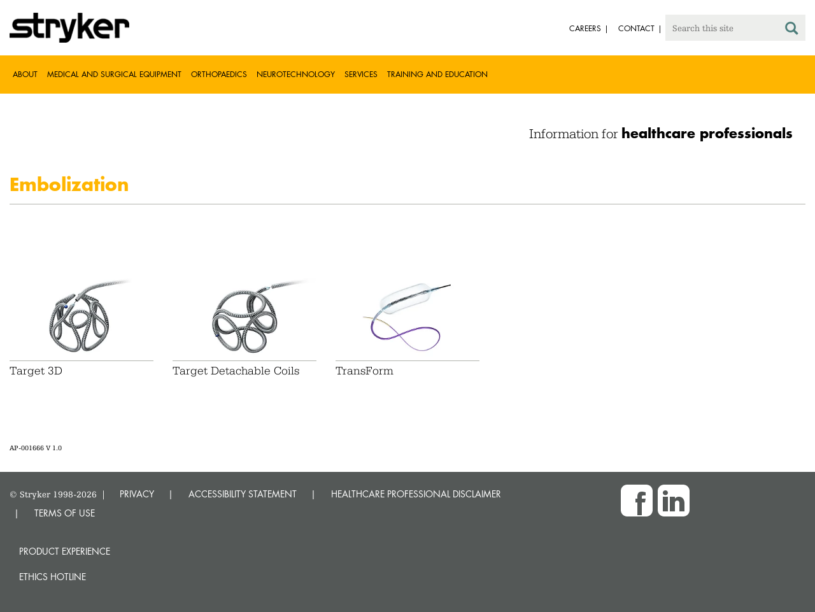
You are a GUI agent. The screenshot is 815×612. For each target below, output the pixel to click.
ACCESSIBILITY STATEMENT (242, 494)
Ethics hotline (52, 577)
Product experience (64, 551)
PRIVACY (137, 494)
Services (361, 74)
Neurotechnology (296, 74)
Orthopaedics (219, 74)
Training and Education (437, 74)
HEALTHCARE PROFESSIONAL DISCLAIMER (416, 494)
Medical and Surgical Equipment (114, 74)
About (25, 74)
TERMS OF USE (64, 513)
